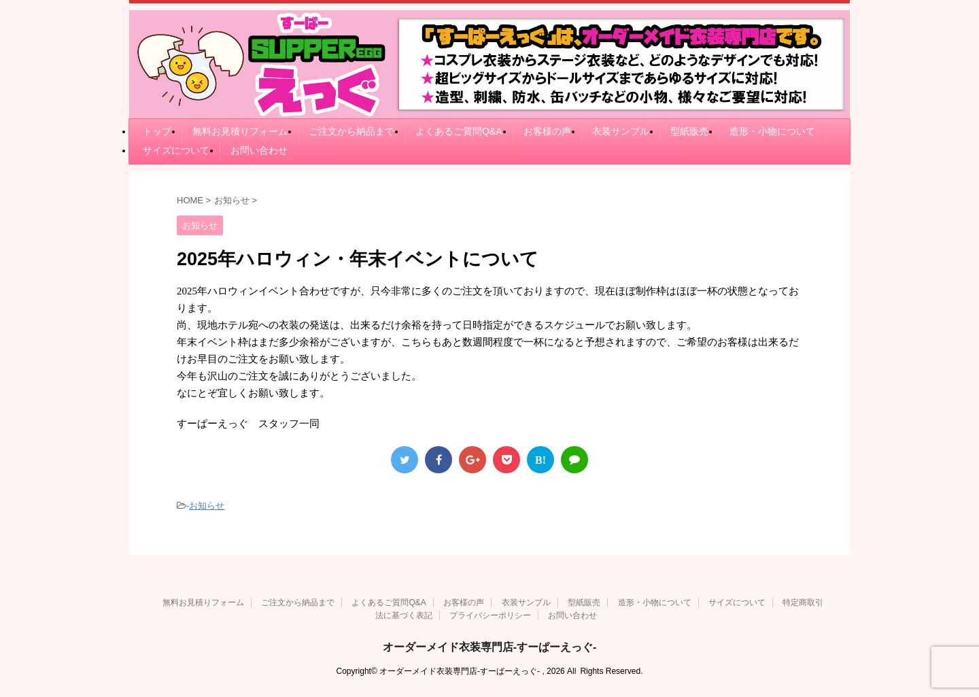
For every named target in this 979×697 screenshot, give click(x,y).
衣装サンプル (620, 131)
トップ (157, 131)
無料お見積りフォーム (240, 131)
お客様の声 (547, 131)
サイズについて (176, 150)
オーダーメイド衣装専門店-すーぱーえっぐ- (490, 647)
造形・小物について (772, 131)
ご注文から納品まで (351, 131)
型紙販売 (689, 131)
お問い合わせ (259, 150)
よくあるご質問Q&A (458, 131)
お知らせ (206, 505)
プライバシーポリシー (490, 615)
